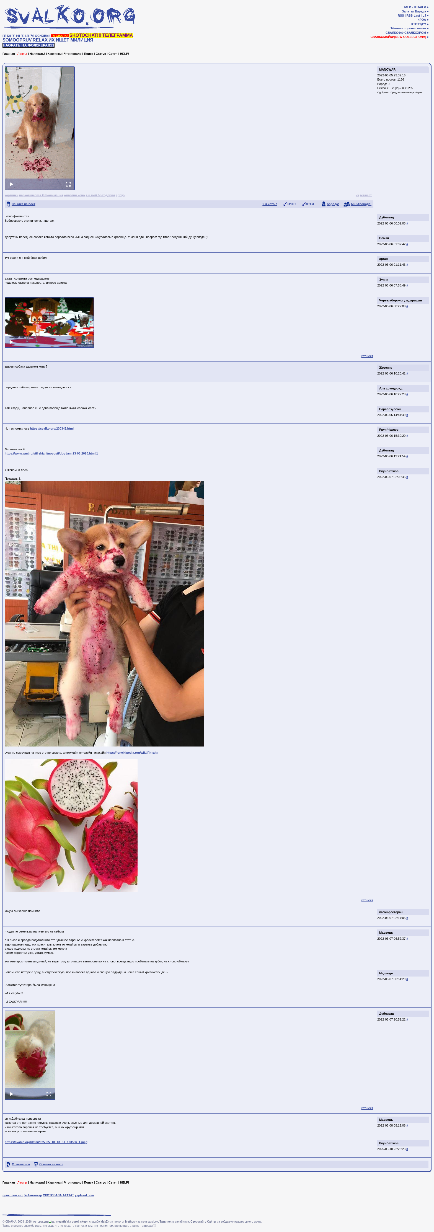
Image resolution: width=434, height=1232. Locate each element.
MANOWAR (387, 69)
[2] (9, 35)
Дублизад (386, 217)
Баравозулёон (390, 409)
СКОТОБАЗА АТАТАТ (58, 1195)
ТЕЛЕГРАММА (117, 35)
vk (357, 195)
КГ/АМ (310, 204)
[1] (4, 35)
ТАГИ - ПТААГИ (414, 7)
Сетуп (112, 53)
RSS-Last (413, 15)
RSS (401, 15)
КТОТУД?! (418, 24)
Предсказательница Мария (406, 92)
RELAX (40, 40)
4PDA (422, 19)
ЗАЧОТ (291, 204)
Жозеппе (385, 367)
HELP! (124, 53)
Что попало (72, 53)
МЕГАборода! (361, 204)
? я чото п (269, 204)
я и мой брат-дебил (100, 195)
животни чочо (74, 195)
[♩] (27, 35)
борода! (333, 204)
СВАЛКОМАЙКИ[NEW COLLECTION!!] (398, 36)
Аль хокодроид (390, 388)
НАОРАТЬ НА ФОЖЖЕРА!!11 (28, 45)
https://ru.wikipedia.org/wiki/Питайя (132, 752)
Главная (8, 53)
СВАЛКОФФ (395, 32)
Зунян (383, 279)
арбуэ (120, 195)
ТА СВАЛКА (60, 35)
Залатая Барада (414, 11)
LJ (424, 15)
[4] (18, 35)
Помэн (384, 238)
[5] (22, 35)
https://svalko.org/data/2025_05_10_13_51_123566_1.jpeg (46, 1142)
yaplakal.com (84, 1195)
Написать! (37, 53)
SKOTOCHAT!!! (85, 35)
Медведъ (386, 932)
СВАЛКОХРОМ (415, 32)
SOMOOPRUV (17, 40)
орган (383, 258)
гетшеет (366, 195)
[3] (13, 35)
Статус (101, 53)
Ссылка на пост (23, 204)
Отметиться (21, 1164)
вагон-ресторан (390, 912)
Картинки (55, 53)
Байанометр (33, 1195)
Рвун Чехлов (389, 429)
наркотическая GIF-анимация (41, 195)
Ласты (22, 53)
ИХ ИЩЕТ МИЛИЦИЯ (70, 40)
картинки (11, 195)
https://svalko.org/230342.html (52, 428)
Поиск (88, 53)
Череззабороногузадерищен (400, 300)
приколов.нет (12, 1195)
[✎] (32, 35)
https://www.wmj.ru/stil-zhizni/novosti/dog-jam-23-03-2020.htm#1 (51, 453)
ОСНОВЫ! (42, 35)
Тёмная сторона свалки (408, 28)
